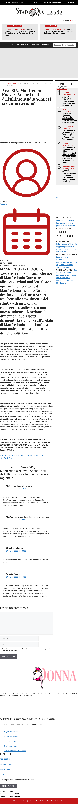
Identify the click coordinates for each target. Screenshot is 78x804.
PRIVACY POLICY (6, 769)
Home (4, 83)
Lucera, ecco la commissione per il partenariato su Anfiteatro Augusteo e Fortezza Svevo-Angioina (66, 262)
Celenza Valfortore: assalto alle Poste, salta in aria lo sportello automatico (58, 31)
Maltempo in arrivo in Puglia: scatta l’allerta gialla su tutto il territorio (66, 223)
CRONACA (35, 45)
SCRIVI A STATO (8, 786)
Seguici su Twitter (11, 741)
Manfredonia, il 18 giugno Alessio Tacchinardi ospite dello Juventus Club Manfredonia (69, 135)
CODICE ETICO (6, 764)
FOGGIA (11, 45)
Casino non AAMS (7, 791)
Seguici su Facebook (12, 731)
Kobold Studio (60, 801)
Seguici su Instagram (12, 736)
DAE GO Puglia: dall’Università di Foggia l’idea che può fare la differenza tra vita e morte (20, 32)
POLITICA (45, 45)
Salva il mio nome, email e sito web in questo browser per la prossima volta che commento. (27, 650)
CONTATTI (37, 2)
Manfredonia (12, 83)
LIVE (58, 197)
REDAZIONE (70, 2)
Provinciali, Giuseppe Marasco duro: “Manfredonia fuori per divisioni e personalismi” (69, 118)
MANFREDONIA (23, 45)
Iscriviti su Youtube (12, 746)
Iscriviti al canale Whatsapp (15, 750)
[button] (3, 45)
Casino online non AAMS (10, 794)
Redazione (4, 204)
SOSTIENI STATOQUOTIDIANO (53, 2)
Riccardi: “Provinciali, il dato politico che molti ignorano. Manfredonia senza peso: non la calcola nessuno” (69, 176)
